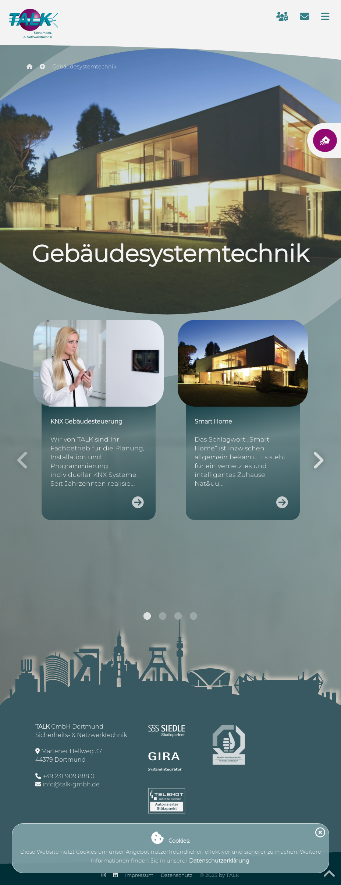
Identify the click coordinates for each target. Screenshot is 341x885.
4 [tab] (193, 618)
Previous (23, 460)
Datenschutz (176, 875)
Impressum (139, 875)
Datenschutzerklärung (219, 860)
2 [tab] (162, 618)
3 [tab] (178, 618)
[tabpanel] (99, 424)
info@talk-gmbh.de (71, 784)
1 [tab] (147, 618)
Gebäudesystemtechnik (84, 66)
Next (318, 460)
